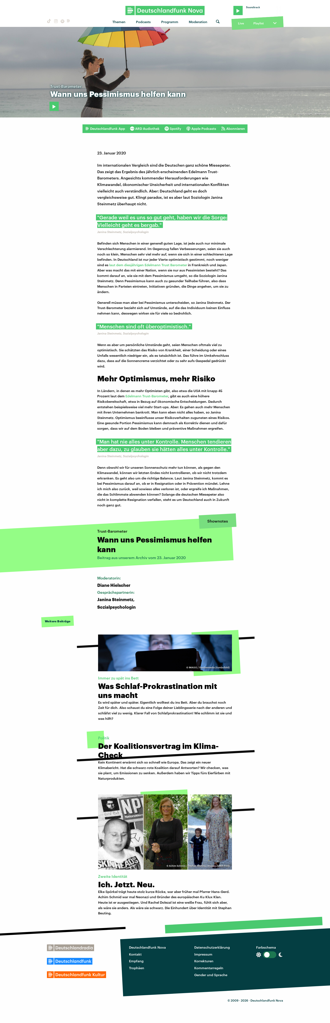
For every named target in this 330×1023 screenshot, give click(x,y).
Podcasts (143, 22)
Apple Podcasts (201, 128)
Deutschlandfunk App (105, 128)
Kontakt (135, 954)
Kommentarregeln (208, 968)
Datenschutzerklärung (212, 947)
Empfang (136, 961)
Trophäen (136, 968)
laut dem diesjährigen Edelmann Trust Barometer (148, 265)
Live (241, 23)
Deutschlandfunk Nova (147, 947)
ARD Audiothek (145, 128)
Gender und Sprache (210, 975)
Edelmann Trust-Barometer (146, 396)
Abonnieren (233, 128)
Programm (169, 22)
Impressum (203, 954)
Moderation (198, 22)
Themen (118, 22)
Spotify (173, 128)
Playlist (258, 23)
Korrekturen (203, 961)
